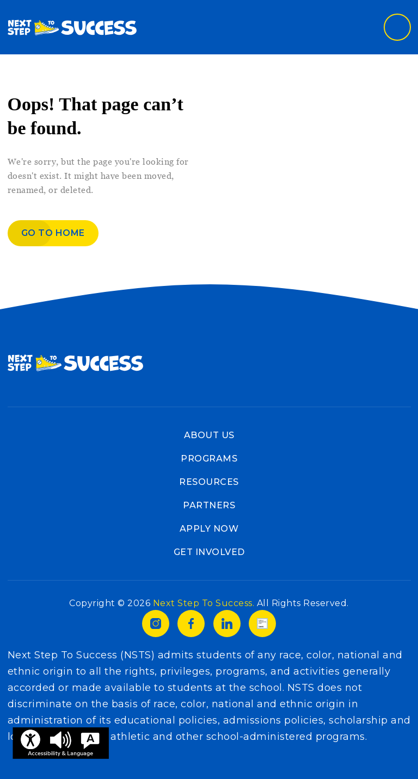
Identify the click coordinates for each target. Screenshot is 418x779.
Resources (209, 482)
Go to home (53, 233)
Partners (209, 505)
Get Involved (209, 552)
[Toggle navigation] (397, 27)
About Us (209, 435)
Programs (209, 458)
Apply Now (209, 529)
